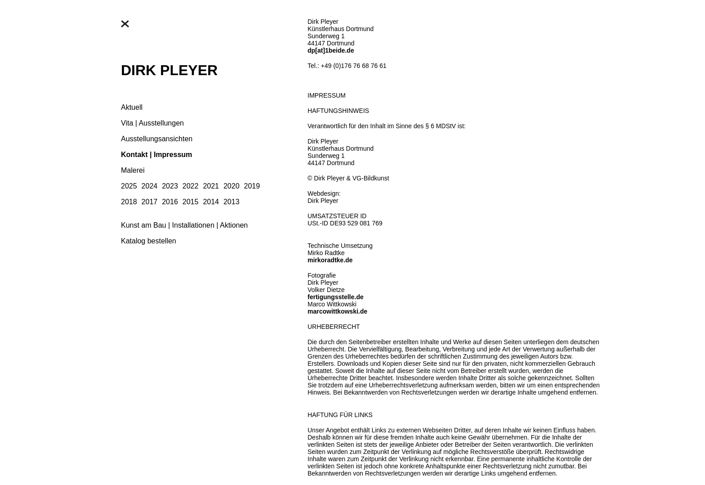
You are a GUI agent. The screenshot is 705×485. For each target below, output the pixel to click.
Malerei (132, 170)
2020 (231, 186)
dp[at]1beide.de (331, 50)
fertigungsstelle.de (335, 297)
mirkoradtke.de (330, 260)
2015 (191, 202)
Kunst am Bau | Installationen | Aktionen (184, 225)
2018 (129, 202)
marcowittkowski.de (337, 311)
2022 (191, 186)
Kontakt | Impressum (156, 154)
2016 (170, 202)
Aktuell (132, 107)
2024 (150, 186)
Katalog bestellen (148, 241)
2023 (170, 186)
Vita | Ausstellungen (152, 123)
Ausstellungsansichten (156, 139)
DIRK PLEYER (169, 70)
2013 (231, 202)
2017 (150, 202)
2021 (211, 186)
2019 (252, 186)
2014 (211, 202)
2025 (129, 186)
